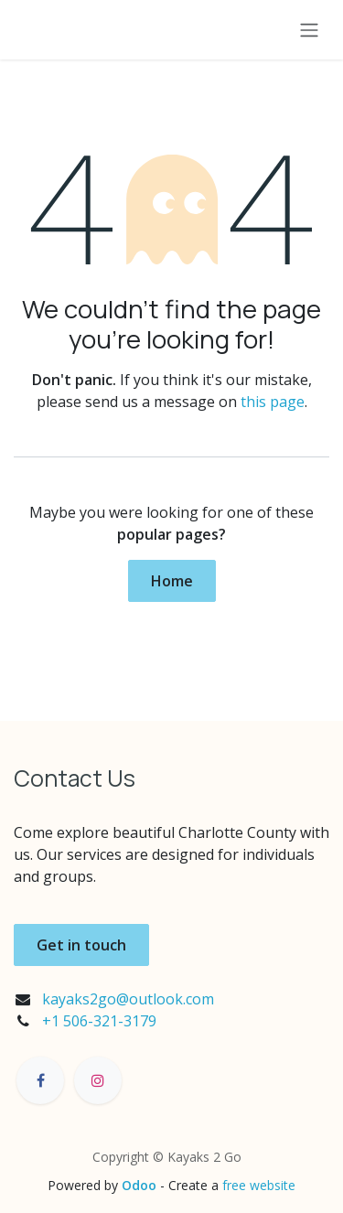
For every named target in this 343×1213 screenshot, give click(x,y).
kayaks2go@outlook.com (128, 999)
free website (258, 1185)
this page (273, 402)
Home (172, 581)
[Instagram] (98, 1080)
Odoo (141, 1185)
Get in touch (81, 945)
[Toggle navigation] (309, 29)
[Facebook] (40, 1080)
